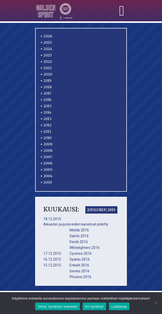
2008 (46, 150)
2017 (45, 93)
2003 (46, 182)
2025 (46, 42)
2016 (45, 99)
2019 (45, 80)
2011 (45, 131)
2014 (45, 112)
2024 (46, 49)
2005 (46, 169)
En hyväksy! (94, 306)
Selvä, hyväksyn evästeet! (58, 306)
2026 (46, 36)
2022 (46, 61)
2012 (45, 125)
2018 (46, 87)
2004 (46, 176)
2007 (46, 157)
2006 (46, 163)
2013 (45, 118)
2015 (46, 106)
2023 (46, 55)
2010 (45, 138)
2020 (46, 74)
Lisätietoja (119, 306)
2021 (46, 68)
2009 (46, 144)
